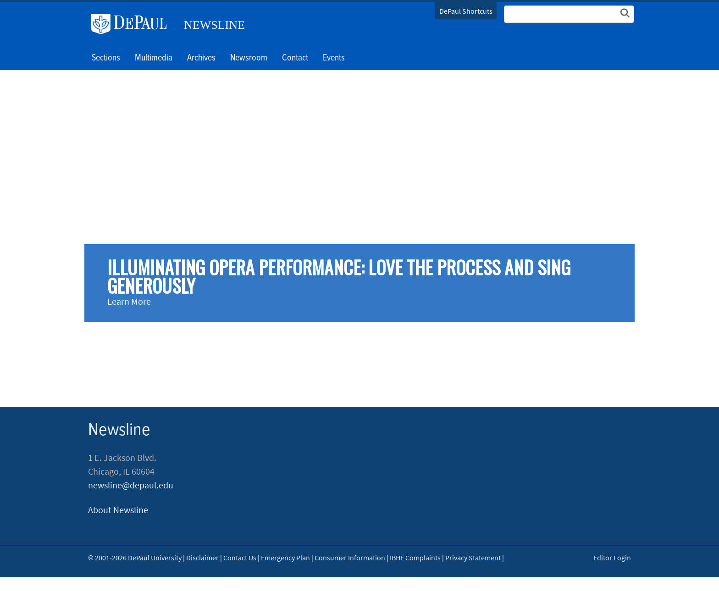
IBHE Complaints (415, 557)
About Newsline (118, 509)
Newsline (214, 25)
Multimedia (153, 58)
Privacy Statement (473, 557)
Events (334, 58)
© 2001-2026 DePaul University (135, 557)
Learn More (129, 301)
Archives (201, 58)
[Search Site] (569, 14)
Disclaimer (202, 557)
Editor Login (612, 557)
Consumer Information (350, 557)
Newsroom (248, 58)
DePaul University (132, 24)
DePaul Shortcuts (465, 11)
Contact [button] (295, 58)
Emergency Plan (285, 557)
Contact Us (239, 557)
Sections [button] (106, 58)
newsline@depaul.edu (130, 485)
